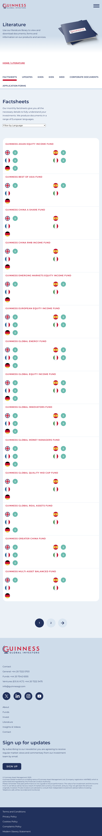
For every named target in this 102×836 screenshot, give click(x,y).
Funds (6, 712)
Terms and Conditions (14, 811)
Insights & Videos (12, 727)
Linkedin (17, 696)
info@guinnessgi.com (14, 686)
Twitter (6, 696)
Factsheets (10, 77)
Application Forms (14, 86)
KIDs (51, 77)
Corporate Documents (84, 77)
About (6, 707)
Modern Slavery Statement (17, 831)
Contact (7, 666)
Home (6, 63)
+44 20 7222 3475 (34, 681)
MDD (61, 77)
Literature (8, 722)
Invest (6, 717)
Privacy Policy (10, 816)
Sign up (12, 766)
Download (15, 152)
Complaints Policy (12, 826)
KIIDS (41, 77)
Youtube (39, 696)
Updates (27, 77)
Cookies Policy (10, 821)
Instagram (28, 696)
